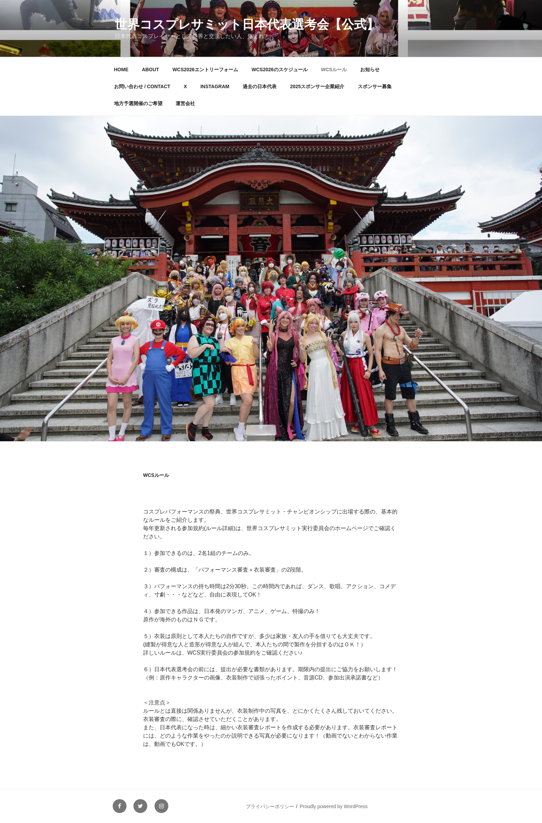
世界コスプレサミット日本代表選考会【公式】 (247, 24)
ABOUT (150, 69)
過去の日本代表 (260, 86)
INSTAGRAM (215, 86)
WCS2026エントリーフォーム (205, 69)
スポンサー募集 (375, 86)
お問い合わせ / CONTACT (142, 86)
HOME (121, 69)
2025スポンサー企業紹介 (317, 86)
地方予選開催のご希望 (138, 103)
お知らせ (370, 69)
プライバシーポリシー (270, 806)
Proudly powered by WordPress (334, 806)
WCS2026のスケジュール (280, 69)
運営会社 (185, 103)
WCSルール (334, 69)
